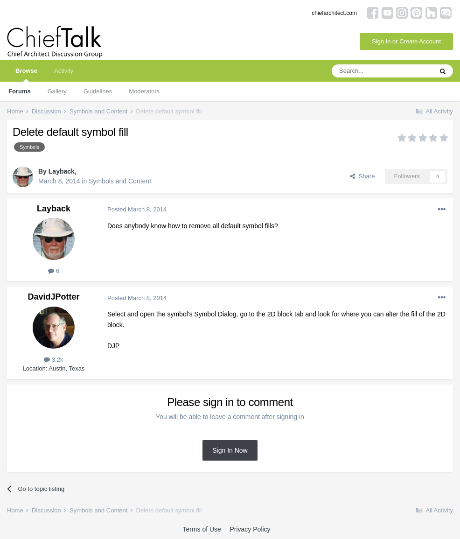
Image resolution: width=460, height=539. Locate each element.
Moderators (144, 91)
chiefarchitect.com (334, 13)
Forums (19, 91)
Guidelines (98, 91)
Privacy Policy (250, 529)
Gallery (57, 91)
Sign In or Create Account (406, 41)
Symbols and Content (120, 181)
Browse (26, 74)
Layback (62, 171)
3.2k (53, 359)
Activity (63, 70)
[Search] (382, 70)
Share (362, 176)
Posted (137, 209)
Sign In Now (229, 450)
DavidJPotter (53, 296)
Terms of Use (201, 529)
